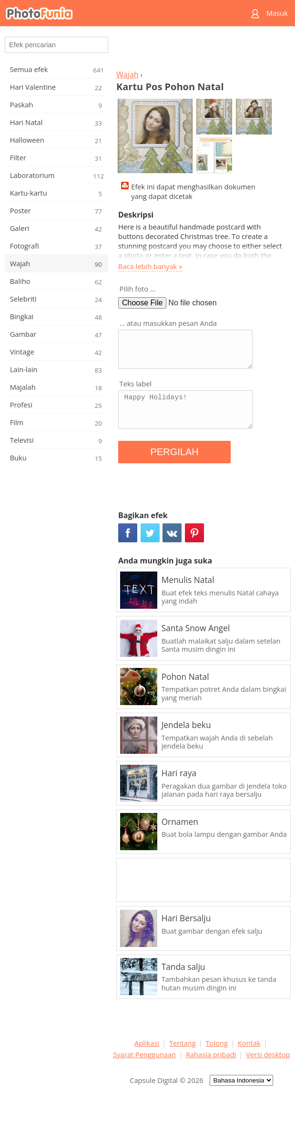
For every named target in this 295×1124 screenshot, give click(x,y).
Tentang (182, 1043)
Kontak (249, 1043)
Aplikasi (146, 1043)
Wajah (127, 74)
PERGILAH (175, 452)
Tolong (217, 1043)
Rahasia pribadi (211, 1054)
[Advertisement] (201, 50)
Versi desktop (268, 1054)
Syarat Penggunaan (144, 1054)
